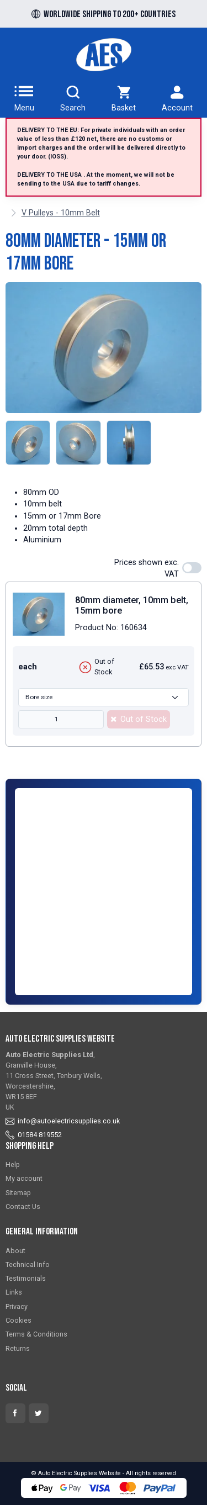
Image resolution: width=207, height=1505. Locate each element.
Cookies (18, 1320)
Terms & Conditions (36, 1334)
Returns (18, 1348)
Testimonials (26, 1278)
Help (13, 1164)
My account (24, 1178)
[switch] (191, 567)
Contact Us (23, 1206)
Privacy (17, 1306)
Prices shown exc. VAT (146, 568)
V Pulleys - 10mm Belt (61, 213)
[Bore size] (103, 697)
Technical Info (28, 1264)
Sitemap (18, 1193)
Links (14, 1292)
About (15, 1251)
